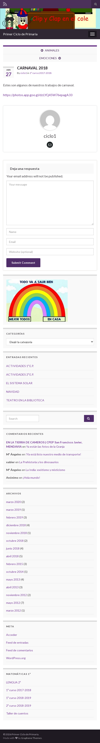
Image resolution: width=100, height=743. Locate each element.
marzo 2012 (13, 610)
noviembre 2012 (16, 595)
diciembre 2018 (16, 525)
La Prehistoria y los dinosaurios (39, 462)
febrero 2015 (14, 564)
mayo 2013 (13, 579)
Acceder (11, 634)
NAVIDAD (12, 391)
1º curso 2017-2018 (40, 73)
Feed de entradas (17, 642)
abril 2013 (12, 587)
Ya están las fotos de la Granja (45, 446)
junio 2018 (12, 548)
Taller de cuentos (17, 713)
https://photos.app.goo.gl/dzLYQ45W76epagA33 (37, 95)
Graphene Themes (31, 738)
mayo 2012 (13, 602)
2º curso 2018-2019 (18, 705)
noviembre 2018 (16, 533)
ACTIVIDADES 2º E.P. (20, 374)
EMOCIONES (48, 58)
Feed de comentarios (19, 650)
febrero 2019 (14, 517)
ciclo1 (23, 73)
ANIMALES (52, 50)
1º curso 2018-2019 (18, 698)
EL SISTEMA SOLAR (19, 383)
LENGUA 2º (13, 682)
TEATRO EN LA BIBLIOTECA (25, 400)
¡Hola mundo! (31, 477)
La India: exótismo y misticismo (45, 470)
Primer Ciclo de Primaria (20, 34)
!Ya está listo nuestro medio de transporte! (53, 454)
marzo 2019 (13, 509)
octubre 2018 (15, 540)
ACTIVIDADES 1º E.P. (20, 366)
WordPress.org (16, 658)
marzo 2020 (13, 502)
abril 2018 (12, 556)
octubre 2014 (15, 571)
